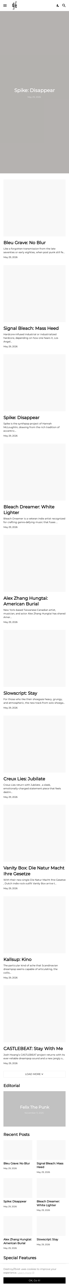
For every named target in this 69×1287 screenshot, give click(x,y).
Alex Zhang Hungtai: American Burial (25, 601)
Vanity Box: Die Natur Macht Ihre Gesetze (33, 870)
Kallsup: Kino (17, 959)
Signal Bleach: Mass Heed (31, 328)
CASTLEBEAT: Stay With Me (33, 1048)
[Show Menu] (4, 5)
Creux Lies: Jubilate (24, 778)
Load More (33, 1074)
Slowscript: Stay (20, 693)
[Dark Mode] (58, 5)
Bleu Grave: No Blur (24, 242)
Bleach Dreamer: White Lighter (28, 509)
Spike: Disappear (21, 417)
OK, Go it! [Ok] (34, 1280)
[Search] (64, 5)
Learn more (24, 1272)
